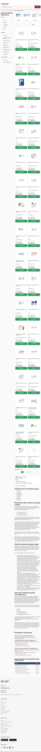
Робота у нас (3, 706)
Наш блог (2, 720)
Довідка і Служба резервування (6, 725)
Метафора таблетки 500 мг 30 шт (22, 644)
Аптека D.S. (3, 10)
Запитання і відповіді (4, 728)
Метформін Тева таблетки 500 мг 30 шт (23, 645)
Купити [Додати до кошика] (21, 49)
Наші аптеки (3, 723)
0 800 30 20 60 (5, 688)
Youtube (17, 480)
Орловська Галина (22, 477)
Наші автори (3, 708)
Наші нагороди (3, 702)
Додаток (2, 727)
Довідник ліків (3, 732)
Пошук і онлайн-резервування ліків (7, 721)
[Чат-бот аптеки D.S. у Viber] (12, 748)
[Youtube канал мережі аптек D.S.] (7, 748)
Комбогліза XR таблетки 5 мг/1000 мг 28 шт (24, 655)
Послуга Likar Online (4, 731)
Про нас (2, 701)
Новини (2, 704)
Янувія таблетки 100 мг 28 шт (21, 653)
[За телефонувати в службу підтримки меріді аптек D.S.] (33, 4)
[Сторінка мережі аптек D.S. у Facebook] (2, 748)
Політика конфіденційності (5, 710)
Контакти (2, 709)
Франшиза (2, 705)
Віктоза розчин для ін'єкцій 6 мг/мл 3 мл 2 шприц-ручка (26, 652)
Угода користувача (4, 712)
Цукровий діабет (9, 10)
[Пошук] (37, 7)
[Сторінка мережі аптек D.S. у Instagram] (4, 748)
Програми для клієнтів (5, 724)
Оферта (2, 713)
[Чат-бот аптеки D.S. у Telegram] (10, 748)
